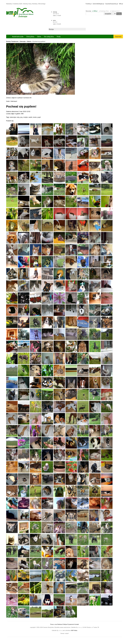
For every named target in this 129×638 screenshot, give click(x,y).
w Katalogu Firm (104, 11)
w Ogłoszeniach (115, 11)
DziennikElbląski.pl (98, 4)
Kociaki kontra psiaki (17, 36)
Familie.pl (88, 4)
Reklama (59, 624)
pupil (39, 117)
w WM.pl (94, 11)
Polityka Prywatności (68, 624)
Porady (59, 36)
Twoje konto (118, 36)
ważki (30, 117)
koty (18, 117)
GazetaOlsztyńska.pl (111, 4)
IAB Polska (74, 630)
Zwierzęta (23, 41)
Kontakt (77, 624)
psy (21, 117)
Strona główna (30, 36)
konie (35, 117)
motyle (25, 117)
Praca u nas (53, 624)
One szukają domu (49, 36)
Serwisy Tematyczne (12, 41)
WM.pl (121, 4)
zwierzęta (13, 117)
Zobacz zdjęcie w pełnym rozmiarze (18, 98)
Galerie (39, 36)
